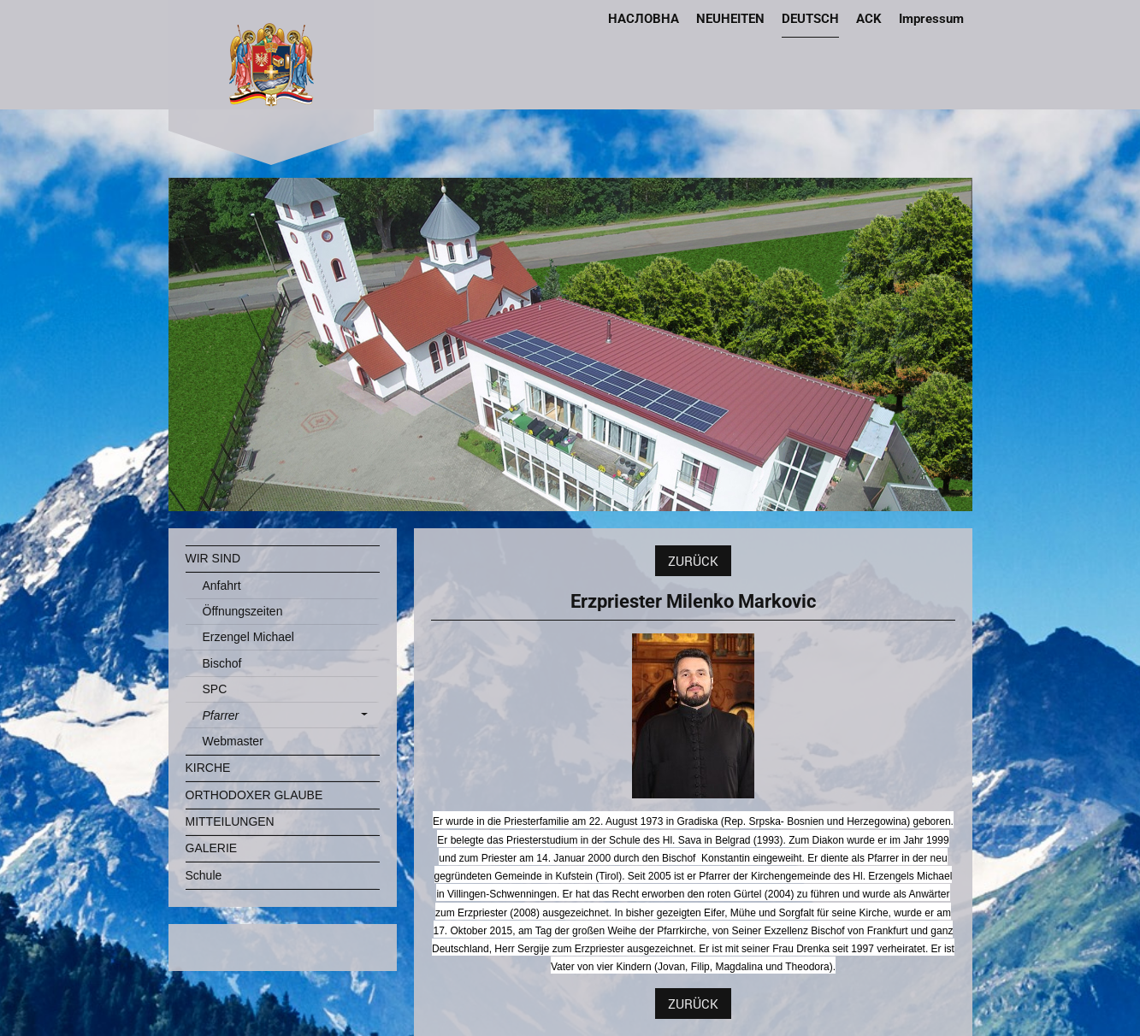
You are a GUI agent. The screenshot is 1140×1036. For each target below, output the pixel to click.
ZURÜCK (693, 560)
